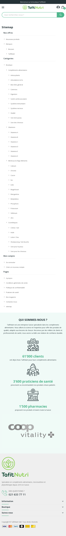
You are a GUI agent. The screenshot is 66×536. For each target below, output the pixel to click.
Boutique (9, 65)
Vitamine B (14, 137)
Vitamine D (14, 147)
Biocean (11, 49)
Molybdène (15, 199)
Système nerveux (17, 108)
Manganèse (15, 194)
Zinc (12, 218)
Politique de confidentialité (15, 288)
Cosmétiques (13, 223)
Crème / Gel (15, 228)
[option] (33, 431)
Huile (12, 232)
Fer (12, 180)
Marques (9, 44)
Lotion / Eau (15, 237)
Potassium (14, 208)
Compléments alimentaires (17, 70)
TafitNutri (11, 54)
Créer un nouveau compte (15, 267)
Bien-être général (17, 85)
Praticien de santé (12, 292)
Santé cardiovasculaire (19, 99)
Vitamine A (14, 132)
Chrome (13, 171)
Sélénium (14, 213)
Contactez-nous (11, 302)
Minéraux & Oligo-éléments (17, 161)
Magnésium (15, 189)
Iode (12, 185)
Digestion (14, 94)
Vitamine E (14, 151)
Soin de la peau (16, 118)
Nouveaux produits (13, 39)
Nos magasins (11, 297)
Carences (14, 89)
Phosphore (14, 204)
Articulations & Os (17, 80)
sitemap (9, 306)
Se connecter (10, 262)
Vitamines (11, 127)
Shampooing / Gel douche (20, 242)
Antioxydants (15, 75)
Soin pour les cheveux (18, 251)
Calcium (13, 166)
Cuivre (13, 175)
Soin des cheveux (17, 122)
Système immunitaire (18, 104)
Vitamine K (14, 156)
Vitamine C (14, 142)
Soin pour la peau (17, 247)
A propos (9, 278)
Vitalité (13, 113)
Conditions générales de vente (17, 283)
